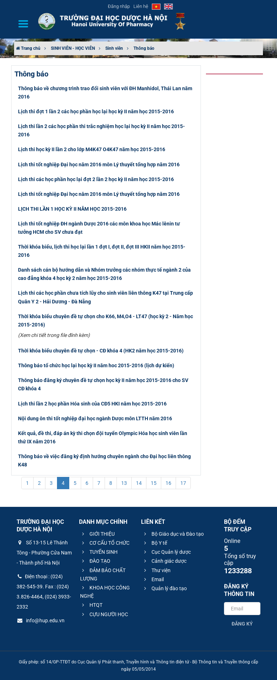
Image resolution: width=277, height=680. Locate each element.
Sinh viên (114, 48)
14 (139, 483)
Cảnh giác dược (164, 561)
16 (168, 483)
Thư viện (156, 570)
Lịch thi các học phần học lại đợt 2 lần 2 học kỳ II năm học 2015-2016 (96, 179)
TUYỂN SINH (99, 552)
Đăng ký (242, 624)
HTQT (91, 605)
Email (153, 579)
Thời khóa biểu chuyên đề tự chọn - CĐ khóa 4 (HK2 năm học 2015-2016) (101, 351)
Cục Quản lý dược (166, 552)
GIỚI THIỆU (97, 534)
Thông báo (143, 48)
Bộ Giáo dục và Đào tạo (173, 534)
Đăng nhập (119, 6)
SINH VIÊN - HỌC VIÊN (73, 48)
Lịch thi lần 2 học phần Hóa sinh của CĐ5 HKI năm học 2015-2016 (92, 404)
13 (124, 483)
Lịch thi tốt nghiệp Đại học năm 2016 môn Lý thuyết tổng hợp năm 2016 (99, 164)
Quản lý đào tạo (164, 588)
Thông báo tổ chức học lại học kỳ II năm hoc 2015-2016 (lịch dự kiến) (96, 365)
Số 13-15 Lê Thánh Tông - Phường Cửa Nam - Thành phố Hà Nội (44, 553)
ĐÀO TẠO (95, 561)
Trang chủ (28, 48)
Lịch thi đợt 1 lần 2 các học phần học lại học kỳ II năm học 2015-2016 (96, 111)
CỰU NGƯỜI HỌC (104, 614)
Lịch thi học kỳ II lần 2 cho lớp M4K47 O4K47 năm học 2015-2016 (91, 149)
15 (154, 483)
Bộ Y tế (154, 543)
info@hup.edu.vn (41, 620)
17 (183, 483)
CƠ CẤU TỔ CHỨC (104, 543)
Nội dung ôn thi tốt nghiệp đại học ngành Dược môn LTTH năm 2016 (95, 418)
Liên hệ (140, 6)
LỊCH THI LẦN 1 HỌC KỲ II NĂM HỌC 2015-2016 (72, 209)
